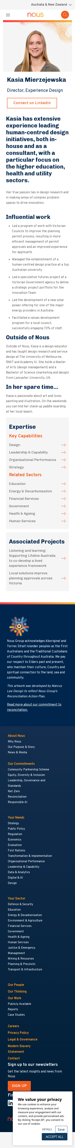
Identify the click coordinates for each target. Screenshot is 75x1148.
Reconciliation (17, 797)
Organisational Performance (32, 460)
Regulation (15, 834)
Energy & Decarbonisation (30, 491)
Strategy (16, 467)
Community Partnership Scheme (28, 770)
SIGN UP (19, 1086)
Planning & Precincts (21, 964)
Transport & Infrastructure (25, 970)
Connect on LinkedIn (32, 103)
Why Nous (14, 742)
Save (61, 1129)
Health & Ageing (22, 513)
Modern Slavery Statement (19, 1049)
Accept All (54, 1137)
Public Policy (16, 829)
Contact (14, 1059)
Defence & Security (20, 904)
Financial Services (24, 499)
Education (17, 484)
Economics (14, 840)
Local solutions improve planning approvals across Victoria (30, 578)
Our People (16, 985)
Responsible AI (17, 802)
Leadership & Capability (28, 452)
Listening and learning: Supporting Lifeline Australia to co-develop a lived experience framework (32, 558)
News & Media (17, 753)
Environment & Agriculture (25, 921)
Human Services (22, 521)
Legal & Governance (22, 1040)
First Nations (16, 851)
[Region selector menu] (51, 5)
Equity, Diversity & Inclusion (26, 775)
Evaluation (15, 845)
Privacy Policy (18, 1033)
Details (47, 1129)
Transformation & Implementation (30, 856)
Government (19, 506)
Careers (13, 1026)
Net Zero (14, 791)
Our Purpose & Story (21, 747)
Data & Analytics (19, 872)
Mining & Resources (21, 959)
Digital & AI (15, 878)
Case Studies (16, 1015)
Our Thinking (17, 992)
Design (14, 445)
